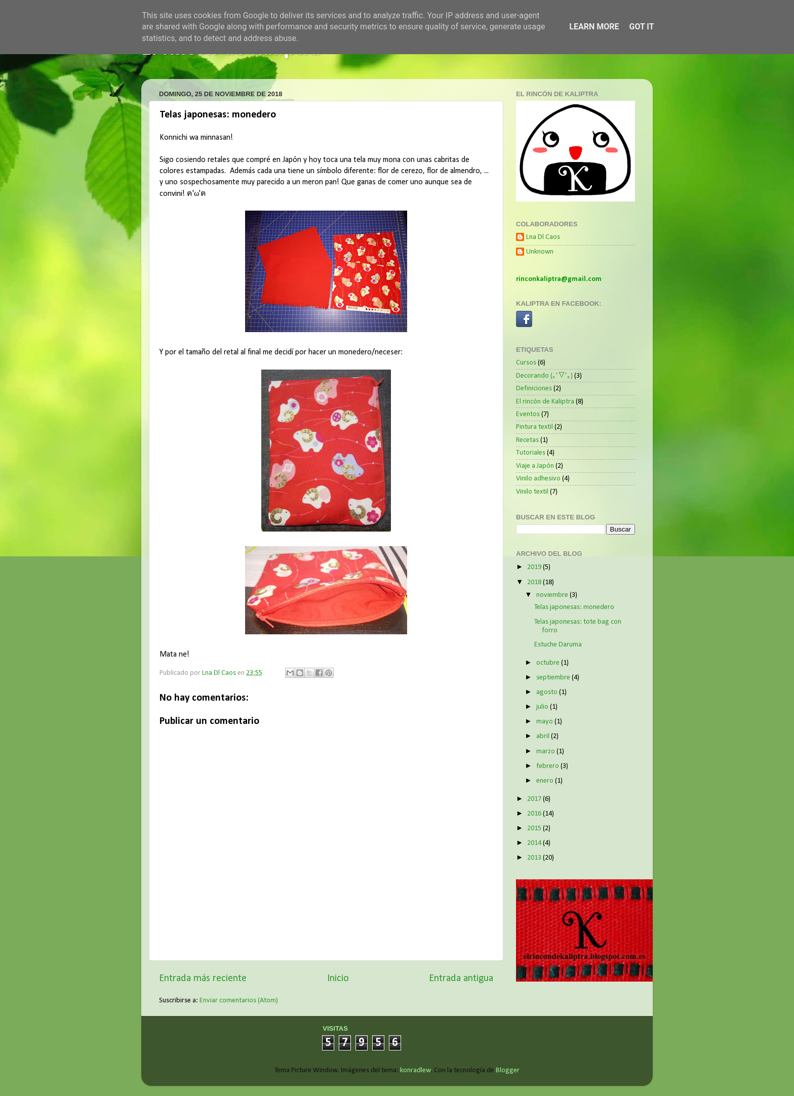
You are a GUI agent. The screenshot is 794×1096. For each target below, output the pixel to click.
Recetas (527, 440)
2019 (535, 567)
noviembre (553, 595)
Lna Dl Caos (543, 237)
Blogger (507, 1070)
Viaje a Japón (535, 466)
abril (543, 736)
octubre (548, 663)
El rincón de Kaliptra (545, 401)
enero (545, 781)
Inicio (338, 978)
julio (543, 707)
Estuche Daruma (558, 644)
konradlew (415, 1070)
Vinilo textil (532, 492)
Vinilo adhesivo (538, 478)
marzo (546, 751)
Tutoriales (530, 453)
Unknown (539, 252)
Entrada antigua (461, 978)
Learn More (594, 26)
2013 (535, 858)
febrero (548, 766)
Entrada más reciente (203, 978)
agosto (547, 692)
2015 (535, 828)
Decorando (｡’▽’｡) (544, 376)
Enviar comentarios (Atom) (239, 1000)
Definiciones (534, 388)
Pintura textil (534, 427)
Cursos (526, 363)
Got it (641, 26)
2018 (535, 582)
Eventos (528, 414)
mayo (545, 721)
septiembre (554, 677)
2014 (535, 843)
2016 (535, 814)
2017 (535, 799)
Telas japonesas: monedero (574, 607)
